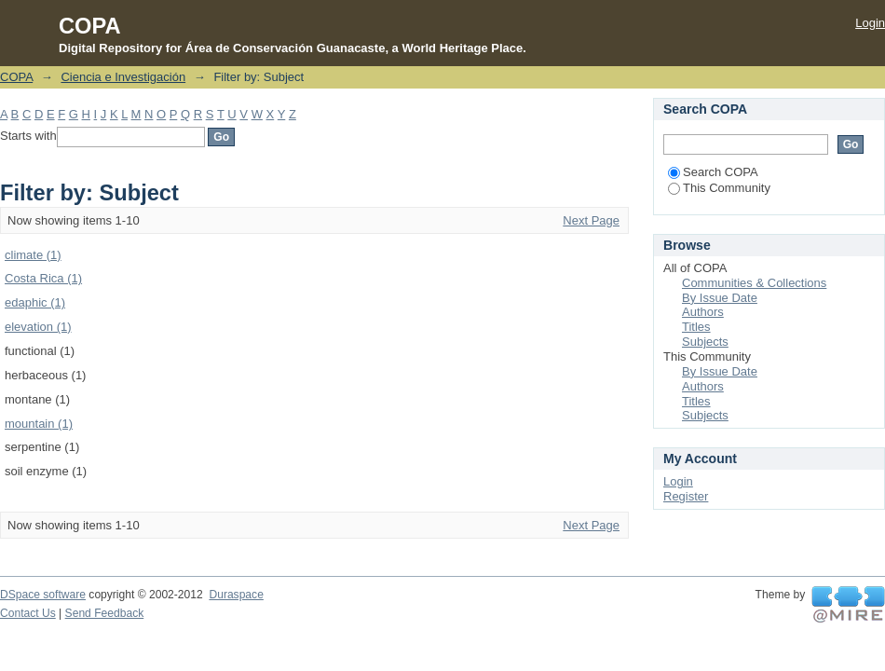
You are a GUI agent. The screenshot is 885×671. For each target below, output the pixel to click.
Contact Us (28, 613)
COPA (16, 77)
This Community (719, 188)
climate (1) (33, 255)
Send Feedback (104, 613)
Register (685, 496)
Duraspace (236, 594)
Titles (696, 327)
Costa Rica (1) (43, 278)
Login (870, 23)
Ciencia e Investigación (123, 77)
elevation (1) (38, 327)
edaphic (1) (35, 302)
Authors (703, 312)
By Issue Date (719, 298)
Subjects (705, 342)
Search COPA (713, 172)
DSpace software (43, 594)
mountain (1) (39, 424)
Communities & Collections (754, 283)
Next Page (591, 220)
